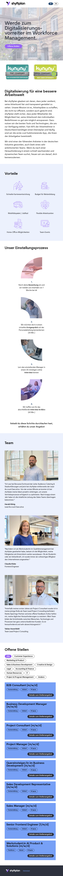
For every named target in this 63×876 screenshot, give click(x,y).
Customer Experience (23, 656)
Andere (41, 677)
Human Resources (14, 673)
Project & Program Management (20, 677)
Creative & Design (44, 665)
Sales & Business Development (19, 665)
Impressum (26, 870)
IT (27, 673)
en (56, 3)
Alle (8, 656)
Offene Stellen (13, 46)
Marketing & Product (15, 660)
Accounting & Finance (25, 669)
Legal (9, 669)
